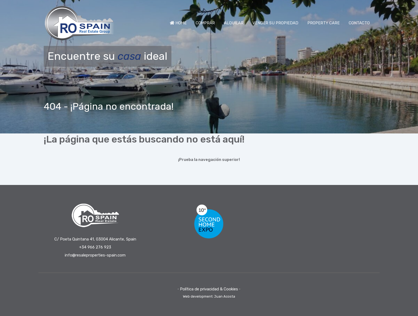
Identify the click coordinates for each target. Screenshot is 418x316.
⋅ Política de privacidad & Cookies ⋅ (209, 289)
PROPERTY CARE (323, 23)
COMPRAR (205, 23)
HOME (178, 23)
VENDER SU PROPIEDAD (275, 23)
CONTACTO (359, 23)
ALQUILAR (233, 23)
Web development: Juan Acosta (209, 296)
